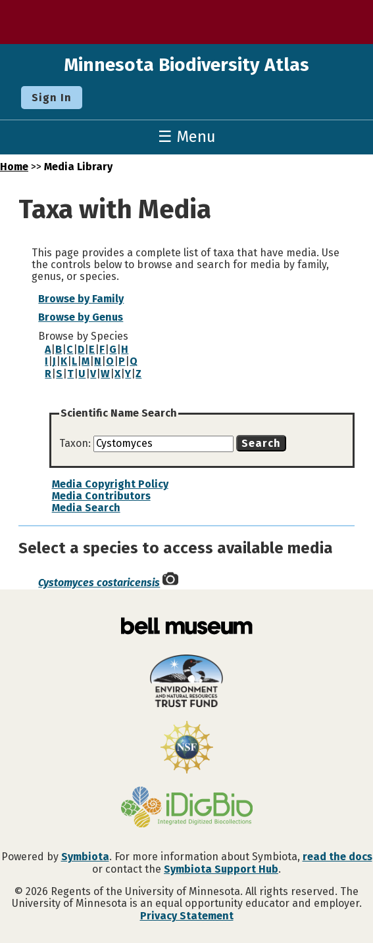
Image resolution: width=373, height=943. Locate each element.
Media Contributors (101, 496)
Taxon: (76, 443)
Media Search (86, 507)
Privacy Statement (187, 915)
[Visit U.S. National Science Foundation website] (186, 748)
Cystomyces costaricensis (99, 582)
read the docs (337, 856)
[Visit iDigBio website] (186, 808)
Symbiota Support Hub (221, 869)
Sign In (52, 97)
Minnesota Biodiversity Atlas (186, 65)
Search (261, 443)
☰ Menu (187, 136)
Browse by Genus (80, 317)
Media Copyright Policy (110, 484)
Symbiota (85, 856)
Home (14, 166)
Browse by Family (81, 298)
